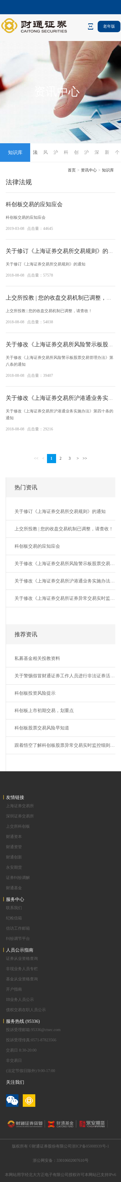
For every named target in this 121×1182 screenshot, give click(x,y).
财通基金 (14, 888)
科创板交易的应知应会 (34, 204)
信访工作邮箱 (18, 928)
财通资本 (14, 837)
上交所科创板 (18, 826)
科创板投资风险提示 (35, 693)
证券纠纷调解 (18, 878)
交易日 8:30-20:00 (21, 1050)
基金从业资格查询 (22, 979)
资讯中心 (89, 170)
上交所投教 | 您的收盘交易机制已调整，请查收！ (49, 311)
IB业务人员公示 (20, 999)
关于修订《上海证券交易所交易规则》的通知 (63, 251)
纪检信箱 (14, 918)
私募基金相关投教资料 (37, 658)
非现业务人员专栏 (22, 969)
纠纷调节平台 (18, 938)
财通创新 (14, 857)
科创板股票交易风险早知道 (42, 727)
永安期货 (14, 867)
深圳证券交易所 (20, 816)
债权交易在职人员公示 (26, 1010)
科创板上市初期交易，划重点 (44, 710)
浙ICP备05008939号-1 (90, 1146)
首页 (72, 170)
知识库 (108, 170)
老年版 (109, 26)
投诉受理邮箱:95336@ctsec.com (33, 1030)
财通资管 (14, 847)
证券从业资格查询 (22, 958)
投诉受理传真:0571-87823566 (31, 1040)
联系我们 (14, 908)
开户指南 (14, 989)
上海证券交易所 (20, 806)
